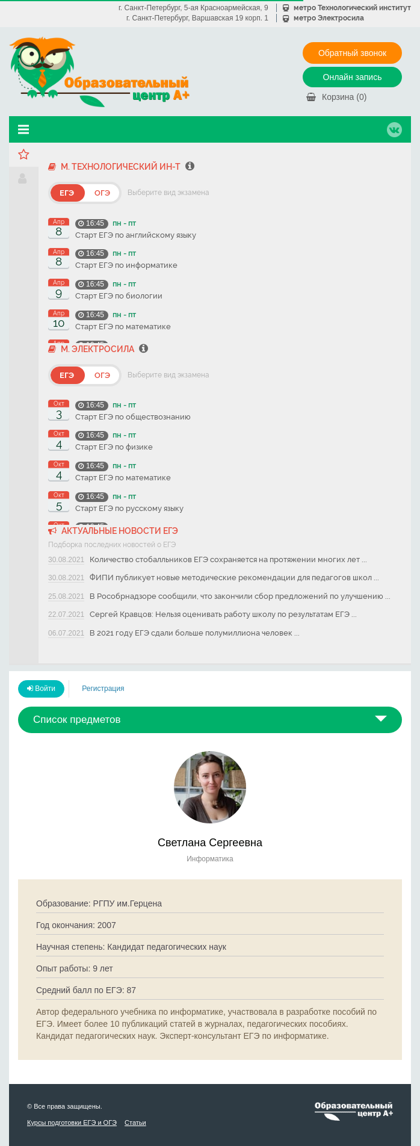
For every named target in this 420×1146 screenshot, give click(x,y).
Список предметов (77, 719)
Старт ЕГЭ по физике (114, 446)
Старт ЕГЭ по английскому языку (135, 235)
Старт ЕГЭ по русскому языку (129, 508)
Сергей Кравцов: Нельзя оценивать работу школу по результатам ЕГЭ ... (223, 614)
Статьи (135, 1122)
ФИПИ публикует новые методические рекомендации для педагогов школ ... (234, 577)
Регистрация (103, 688)
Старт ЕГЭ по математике (123, 326)
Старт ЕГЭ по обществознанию (133, 416)
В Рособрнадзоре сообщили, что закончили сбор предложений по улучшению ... (240, 596)
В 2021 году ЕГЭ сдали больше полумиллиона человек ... (195, 632)
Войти (41, 688)
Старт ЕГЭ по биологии (118, 295)
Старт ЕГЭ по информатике (126, 265)
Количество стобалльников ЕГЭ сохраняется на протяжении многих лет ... (228, 559)
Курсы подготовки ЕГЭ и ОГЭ (72, 1122)
